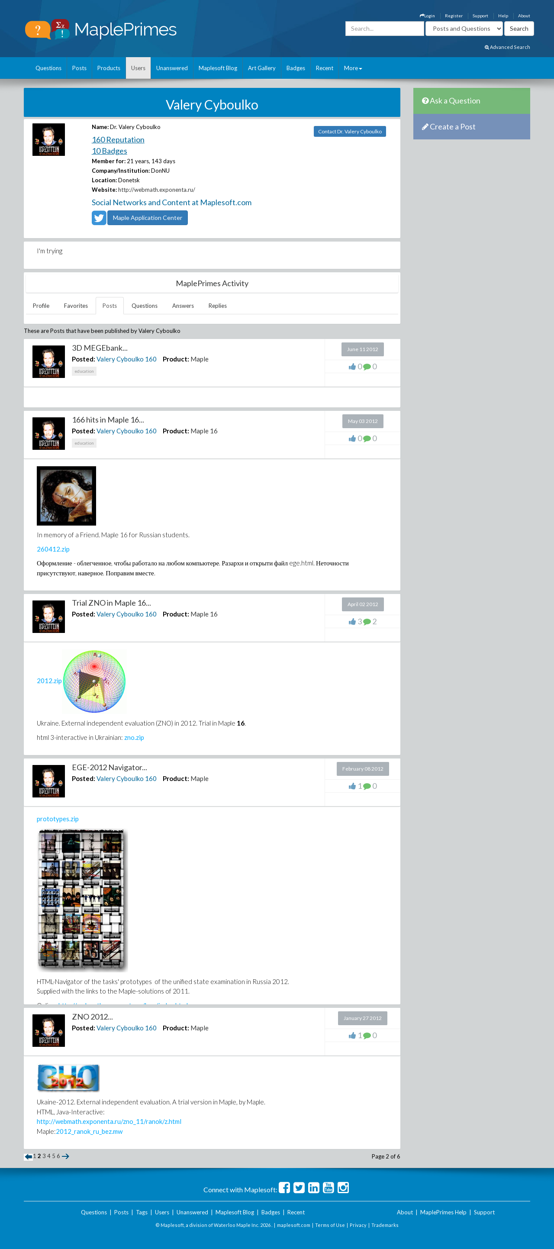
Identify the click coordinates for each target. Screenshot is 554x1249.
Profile (41, 305)
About (524, 15)
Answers (183, 305)
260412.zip (53, 549)
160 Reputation (118, 139)
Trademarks (385, 1225)
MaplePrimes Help (443, 1212)
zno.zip (134, 737)
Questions (48, 68)
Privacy (358, 1225)
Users (138, 68)
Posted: (83, 359)
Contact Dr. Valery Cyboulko (350, 131)
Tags (142, 1212)
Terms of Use (330, 1225)
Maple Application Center (147, 217)
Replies (218, 305)
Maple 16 (204, 431)
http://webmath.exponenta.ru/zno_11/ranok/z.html (109, 1121)
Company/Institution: (121, 170)
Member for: (109, 161)
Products (108, 68)
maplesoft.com (293, 1225)
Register (454, 15)
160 (151, 359)
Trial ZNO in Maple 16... (111, 602)
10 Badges (109, 150)
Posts (79, 68)
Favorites (76, 305)
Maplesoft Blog (218, 68)
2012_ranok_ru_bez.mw (89, 1131)
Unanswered (172, 68)
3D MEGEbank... (100, 347)
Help (503, 15)
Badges (296, 68)
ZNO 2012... (92, 1016)
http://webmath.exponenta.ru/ (156, 189)
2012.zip (49, 680)
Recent (324, 68)
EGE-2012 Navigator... (109, 767)
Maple (199, 359)
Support (480, 15)
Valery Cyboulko (120, 359)
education (84, 371)
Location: (104, 180)
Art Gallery (262, 68)
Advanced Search (507, 47)
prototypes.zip (58, 819)
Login (427, 15)
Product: (176, 359)
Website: (104, 189)
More (353, 68)
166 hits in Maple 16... (108, 419)
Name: (100, 126)
